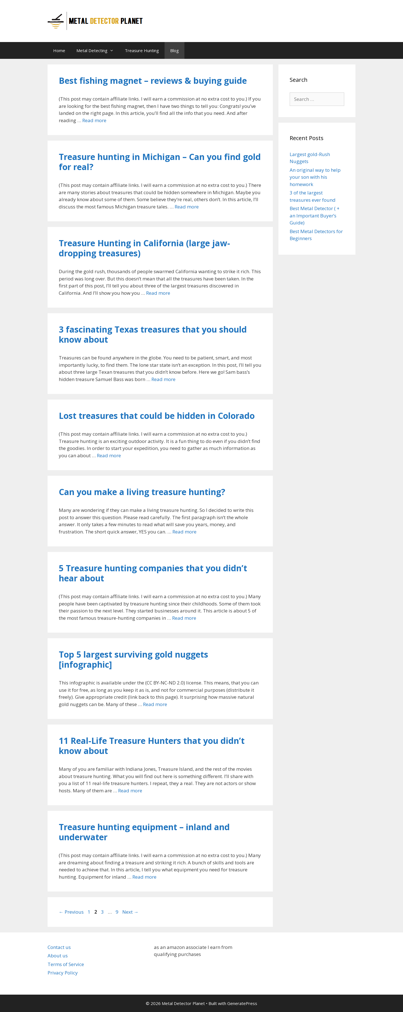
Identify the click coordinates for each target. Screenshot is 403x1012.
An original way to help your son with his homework (315, 177)
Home (59, 50)
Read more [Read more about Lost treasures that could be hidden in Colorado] (109, 455)
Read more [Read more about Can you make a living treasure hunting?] (184, 531)
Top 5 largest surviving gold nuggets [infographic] (133, 659)
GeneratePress (242, 1003)
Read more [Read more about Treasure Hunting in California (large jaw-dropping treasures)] (158, 293)
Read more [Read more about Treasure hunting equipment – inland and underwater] (144, 877)
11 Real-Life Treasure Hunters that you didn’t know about (152, 745)
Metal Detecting (97, 50)
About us (58, 955)
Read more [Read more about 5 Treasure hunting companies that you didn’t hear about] (184, 618)
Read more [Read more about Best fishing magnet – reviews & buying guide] (94, 120)
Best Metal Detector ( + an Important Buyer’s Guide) (314, 215)
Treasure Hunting (142, 50)
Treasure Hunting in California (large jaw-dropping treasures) (144, 248)
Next (130, 912)
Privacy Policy (63, 972)
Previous (71, 912)
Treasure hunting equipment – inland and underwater (144, 832)
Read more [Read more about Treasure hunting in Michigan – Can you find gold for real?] (187, 206)
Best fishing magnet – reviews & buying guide (153, 80)
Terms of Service (66, 964)
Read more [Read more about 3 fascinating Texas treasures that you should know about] (163, 379)
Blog (174, 50)
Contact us (59, 947)
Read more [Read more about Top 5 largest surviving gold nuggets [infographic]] (155, 704)
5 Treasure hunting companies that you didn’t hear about (153, 573)
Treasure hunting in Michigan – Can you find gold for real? (160, 162)
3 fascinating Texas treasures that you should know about (153, 334)
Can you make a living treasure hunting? (142, 492)
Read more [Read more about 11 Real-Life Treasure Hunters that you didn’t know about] (130, 790)
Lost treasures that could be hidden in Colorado (157, 415)
